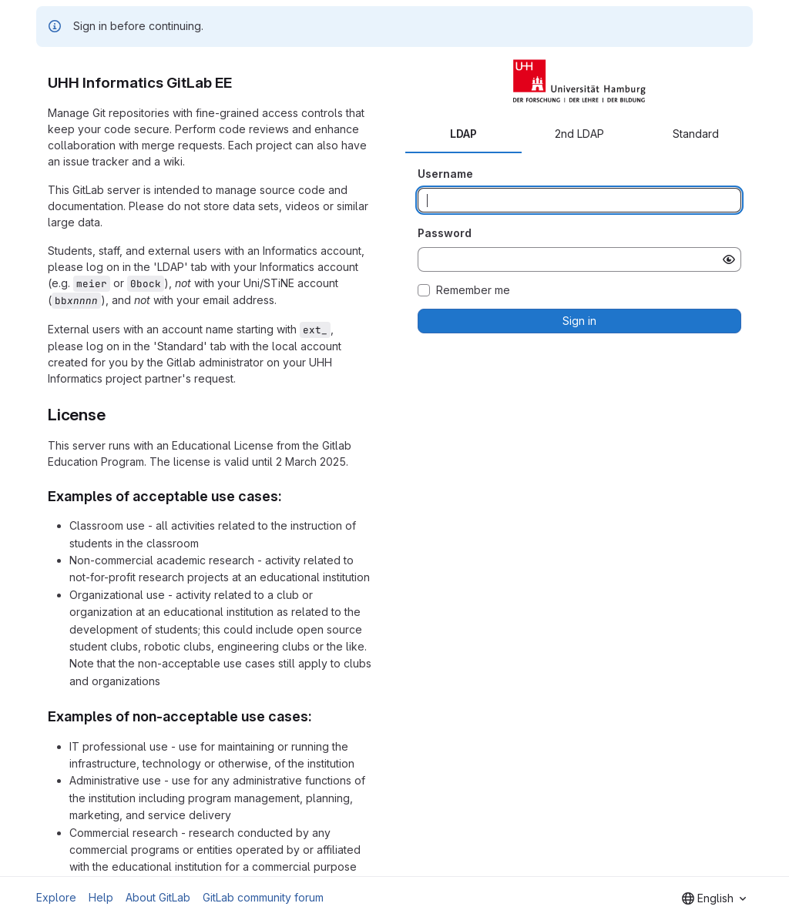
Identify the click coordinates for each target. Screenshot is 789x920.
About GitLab (158, 897)
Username (445, 173)
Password (445, 232)
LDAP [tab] (463, 133)
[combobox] (714, 898)
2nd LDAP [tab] (579, 133)
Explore (56, 897)
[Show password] (729, 259)
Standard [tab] (696, 133)
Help (101, 897)
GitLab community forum (263, 897)
